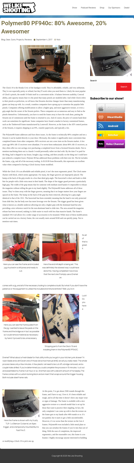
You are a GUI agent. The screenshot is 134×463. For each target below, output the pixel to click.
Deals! (127, 7)
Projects (20, 39)
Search (93, 80)
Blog (3, 39)
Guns (13, 39)
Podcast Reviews (88, 7)
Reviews (28, 39)
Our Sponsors (114, 7)
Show (74, 7)
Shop (102, 7)
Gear (8, 39)
